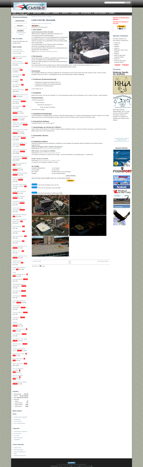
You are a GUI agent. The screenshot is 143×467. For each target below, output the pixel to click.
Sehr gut (38, 25)
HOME (14, 13)
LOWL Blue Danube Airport (20, 173)
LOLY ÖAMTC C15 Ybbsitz (20, 339)
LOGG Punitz (17, 447)
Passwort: (20, 25)
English (42, 266)
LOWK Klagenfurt (17, 168)
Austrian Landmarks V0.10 (20, 256)
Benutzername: (20, 20)
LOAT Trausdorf (17, 226)
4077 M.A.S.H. (17, 251)
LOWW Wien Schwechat (19, 191)
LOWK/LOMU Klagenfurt (20, 417)
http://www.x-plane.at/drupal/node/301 (50, 148)
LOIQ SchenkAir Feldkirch (20, 382)
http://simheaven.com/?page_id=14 (49, 160)
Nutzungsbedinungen (71, 464)
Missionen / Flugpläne (20, 14)
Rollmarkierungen (18, 449)
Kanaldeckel (17, 419)
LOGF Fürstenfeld (18, 111)
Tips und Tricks (86, 13)
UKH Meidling (16, 291)
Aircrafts (65, 13)
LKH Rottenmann (17, 75)
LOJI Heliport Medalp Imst (20, 163)
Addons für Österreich (20, 455)
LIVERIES (111, 13)
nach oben (69, 262)
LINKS (28, 13)
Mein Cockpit (37, 13)
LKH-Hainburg (16, 296)
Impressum (78, 464)
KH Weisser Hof (17, 231)
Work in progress (100, 13)
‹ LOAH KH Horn (36, 261)
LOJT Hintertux (17, 334)
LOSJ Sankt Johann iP (19, 329)
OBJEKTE (47, 13)
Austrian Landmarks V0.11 (20, 246)
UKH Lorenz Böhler (18, 236)
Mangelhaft (32, 25)
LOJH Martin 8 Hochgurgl (19, 56)
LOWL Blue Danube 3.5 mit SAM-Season (20, 144)
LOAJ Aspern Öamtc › (103, 261)
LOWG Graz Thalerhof (19, 196)
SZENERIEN (55, 13)
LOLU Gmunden (17, 344)
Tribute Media (76, 466)
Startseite (33, 16)
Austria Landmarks (18, 363)
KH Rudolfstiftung (17, 279)
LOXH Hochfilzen (17, 312)
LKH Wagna (16, 80)
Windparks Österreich (18, 89)
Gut (37, 25)
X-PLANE (21, 13)
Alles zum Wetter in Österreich (121, 141)
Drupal (89, 466)
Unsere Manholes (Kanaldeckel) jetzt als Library (19, 51)
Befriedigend (35, 25)
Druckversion (35, 266)
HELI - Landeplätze (48, 16)
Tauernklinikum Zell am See (20, 94)
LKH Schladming (17, 106)
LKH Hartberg (16, 84)
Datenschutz (83, 464)
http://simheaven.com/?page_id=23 (49, 152)
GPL (70, 466)
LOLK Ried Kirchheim (18, 353)
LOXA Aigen (16, 317)
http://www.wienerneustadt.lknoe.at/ (45, 51)
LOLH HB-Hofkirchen (19, 423)
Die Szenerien (17, 421)
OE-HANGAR (74, 13)
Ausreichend (34, 25)
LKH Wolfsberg (17, 241)
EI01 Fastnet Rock (18, 358)
